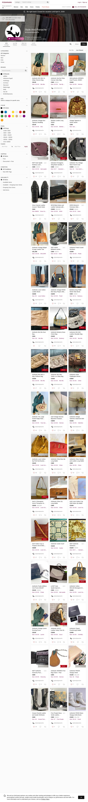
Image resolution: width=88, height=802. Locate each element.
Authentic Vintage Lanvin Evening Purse (39, 629)
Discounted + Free (7, 161)
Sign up (84, 2)
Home (31, 7)
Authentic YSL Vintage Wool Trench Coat (76, 163)
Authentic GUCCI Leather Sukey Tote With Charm (58, 629)
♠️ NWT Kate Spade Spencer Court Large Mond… (55, 587)
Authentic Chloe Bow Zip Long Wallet (58, 460)
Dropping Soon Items (8, 187)
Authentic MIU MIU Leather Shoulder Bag (76, 333)
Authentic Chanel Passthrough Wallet (75, 629)
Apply (26, 146)
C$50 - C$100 (6, 135)
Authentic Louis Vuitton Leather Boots (39, 290)
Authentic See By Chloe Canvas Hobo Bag (58, 79)
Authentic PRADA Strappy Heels (75, 671)
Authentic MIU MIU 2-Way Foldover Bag (38, 375)
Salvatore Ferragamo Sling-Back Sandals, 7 (57, 163)
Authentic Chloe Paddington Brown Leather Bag (75, 375)
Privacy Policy (45, 799)
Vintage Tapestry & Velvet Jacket (75, 121)
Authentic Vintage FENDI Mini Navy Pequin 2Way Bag (58, 291)
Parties (38, 7)
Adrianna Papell (6, 78)
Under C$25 (5, 130)
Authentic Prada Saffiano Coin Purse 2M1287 (39, 587)
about (76, 44)
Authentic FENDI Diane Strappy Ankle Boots (76, 714)
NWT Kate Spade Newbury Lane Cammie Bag (37, 164)
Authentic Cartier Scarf (57, 543)
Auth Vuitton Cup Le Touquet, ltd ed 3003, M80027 (38, 545)
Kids (26, 7)
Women (16, 7)
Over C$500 (5, 142)
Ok (81, 797)
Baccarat (5, 85)
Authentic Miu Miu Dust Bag (39, 333)
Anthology (5, 80)
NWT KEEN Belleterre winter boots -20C (55, 248)
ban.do (4, 92)
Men (21, 7)
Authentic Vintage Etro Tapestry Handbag (38, 121)
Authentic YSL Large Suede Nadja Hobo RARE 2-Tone (38, 418)
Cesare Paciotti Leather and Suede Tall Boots (39, 714)
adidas (4, 76)
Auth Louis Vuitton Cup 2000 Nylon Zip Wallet (76, 502)
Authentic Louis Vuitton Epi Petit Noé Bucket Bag (39, 460)
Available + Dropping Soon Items (11, 185)
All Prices (5, 128)
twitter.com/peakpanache (34, 37)
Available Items (6, 182)
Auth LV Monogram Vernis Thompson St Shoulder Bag (38, 502)
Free (3, 159)
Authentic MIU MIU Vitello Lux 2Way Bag (57, 375)
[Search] (34, 2)
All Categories (5, 53)
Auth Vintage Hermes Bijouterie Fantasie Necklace (57, 418)
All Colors (5, 108)
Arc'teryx (4, 83)
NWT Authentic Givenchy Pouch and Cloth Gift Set (37, 672)
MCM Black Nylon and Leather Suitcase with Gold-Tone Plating (57, 206)
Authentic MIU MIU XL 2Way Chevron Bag (38, 79)
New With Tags (6, 172)
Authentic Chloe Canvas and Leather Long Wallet (77, 460)
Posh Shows (45, 7)
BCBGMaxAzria (6, 94)
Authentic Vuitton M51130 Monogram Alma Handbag (77, 587)
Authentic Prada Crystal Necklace (77, 248)
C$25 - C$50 (6, 133)
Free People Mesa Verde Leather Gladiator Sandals (56, 714)
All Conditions (6, 169)
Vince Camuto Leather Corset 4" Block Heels (38, 206)
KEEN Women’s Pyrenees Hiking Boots (74, 206)
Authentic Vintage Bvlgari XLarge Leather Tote (39, 248)
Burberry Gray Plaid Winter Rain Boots (75, 290)
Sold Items (5, 190)
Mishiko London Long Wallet (57, 121)
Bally (3, 89)
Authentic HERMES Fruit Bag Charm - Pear (58, 671)
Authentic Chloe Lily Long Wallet (57, 502)
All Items (4, 156)
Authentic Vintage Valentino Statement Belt (77, 417)
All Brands (5, 74)
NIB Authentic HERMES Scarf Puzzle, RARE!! (77, 79)
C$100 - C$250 (6, 137)
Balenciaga (5, 87)
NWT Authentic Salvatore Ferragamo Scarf (74, 545)
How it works (66, 7)
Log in (79, 2)
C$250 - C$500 (6, 139)
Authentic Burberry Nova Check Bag (58, 333)
